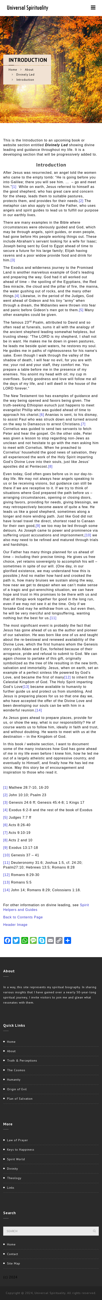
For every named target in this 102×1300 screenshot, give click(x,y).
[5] (81, 310)
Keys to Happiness (20, 1149)
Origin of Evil (17, 1089)
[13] (26, 687)
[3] (13, 260)
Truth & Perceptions (22, 1060)
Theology (14, 1178)
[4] (17, 296)
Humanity (14, 1079)
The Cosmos (16, 1070)
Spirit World (16, 1159)
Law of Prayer (17, 1140)
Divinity (12, 1169)
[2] (81, 201)
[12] (67, 677)
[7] (83, 424)
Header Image (15, 925)
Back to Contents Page (23, 917)
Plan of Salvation (20, 1099)
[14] (38, 710)
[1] (14, 187)
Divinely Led (25, 74)
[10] (88, 535)
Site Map (13, 1263)
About (29, 69)
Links (10, 1188)
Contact (12, 1254)
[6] (42, 414)
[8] (50, 466)
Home (13, 69)
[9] (38, 526)
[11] (53, 618)
